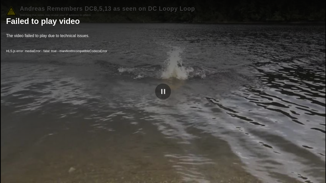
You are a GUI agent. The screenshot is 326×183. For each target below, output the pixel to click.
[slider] (163, 172)
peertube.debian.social (295, 178)
